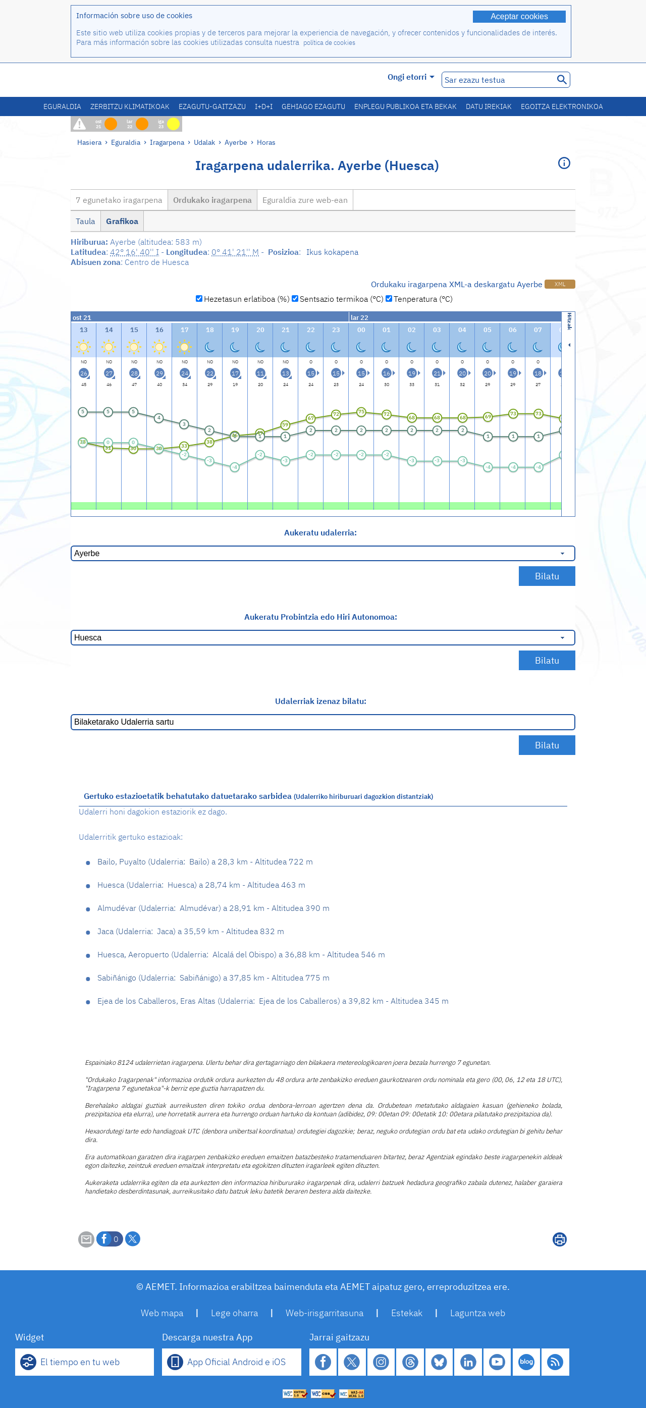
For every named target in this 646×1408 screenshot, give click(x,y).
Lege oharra (234, 1313)
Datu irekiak (489, 106)
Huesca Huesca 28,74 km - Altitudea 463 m (201, 885)
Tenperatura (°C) (423, 299)
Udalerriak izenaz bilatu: (320, 701)
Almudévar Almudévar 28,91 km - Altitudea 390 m (213, 908)
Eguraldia (62, 106)
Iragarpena (167, 142)
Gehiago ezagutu (313, 106)
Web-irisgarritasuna (324, 1313)
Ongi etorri (411, 77)
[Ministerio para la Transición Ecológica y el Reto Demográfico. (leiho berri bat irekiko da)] (128, 80)
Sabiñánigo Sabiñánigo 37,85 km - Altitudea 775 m (213, 977)
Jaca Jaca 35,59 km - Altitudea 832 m (190, 931)
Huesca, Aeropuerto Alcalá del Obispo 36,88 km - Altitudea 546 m (241, 954)
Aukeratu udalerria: (320, 532)
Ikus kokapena (332, 252)
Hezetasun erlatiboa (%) (247, 299)
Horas (266, 142)
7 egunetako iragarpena (119, 200)
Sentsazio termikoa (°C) (342, 299)
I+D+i (264, 106)
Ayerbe (236, 142)
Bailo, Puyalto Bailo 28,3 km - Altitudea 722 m (205, 861)
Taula (85, 221)
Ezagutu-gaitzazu (212, 106)
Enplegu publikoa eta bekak (405, 106)
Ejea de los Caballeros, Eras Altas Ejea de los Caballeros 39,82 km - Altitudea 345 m (273, 1001)
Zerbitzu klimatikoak (130, 106)
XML (560, 284)
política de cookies (329, 42)
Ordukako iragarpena (212, 200)
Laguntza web (477, 1313)
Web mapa (162, 1313)
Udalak (204, 142)
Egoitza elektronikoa (562, 106)
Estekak (406, 1313)
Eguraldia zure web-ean (305, 200)
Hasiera (89, 142)
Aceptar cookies (519, 16)
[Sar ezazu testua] (497, 80)
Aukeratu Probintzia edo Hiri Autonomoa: (320, 617)
